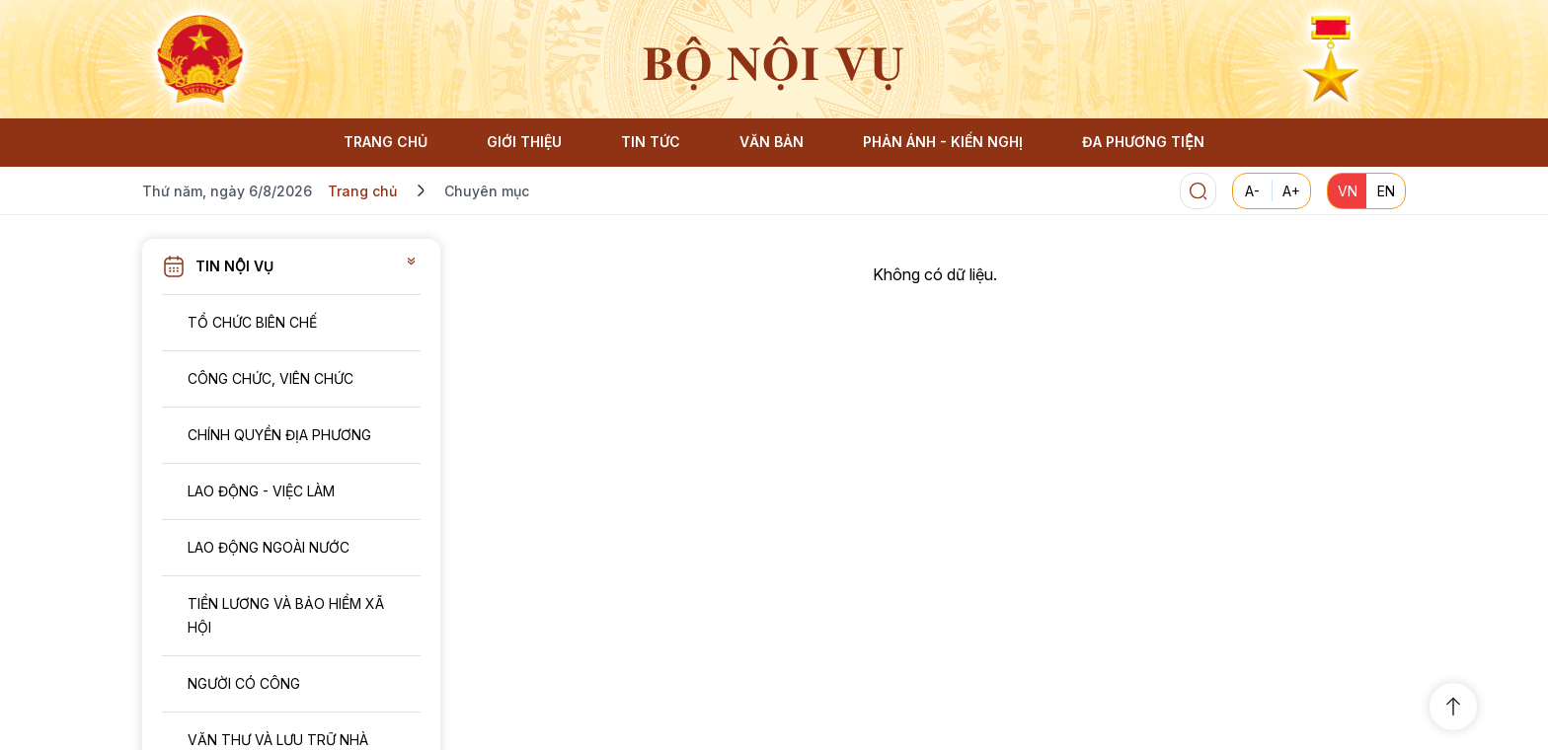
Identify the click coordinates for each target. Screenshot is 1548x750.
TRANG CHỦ (385, 141)
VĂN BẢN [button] (771, 141)
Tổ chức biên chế (252, 322)
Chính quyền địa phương (279, 434)
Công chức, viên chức (270, 378)
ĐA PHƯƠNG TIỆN (1142, 141)
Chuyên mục (486, 191)
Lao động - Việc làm (261, 491)
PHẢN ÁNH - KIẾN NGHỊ (943, 141)
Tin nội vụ (234, 266)
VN (1347, 191)
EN (1386, 191)
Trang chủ (362, 191)
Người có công (244, 683)
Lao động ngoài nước (268, 547)
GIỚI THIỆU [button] (524, 141)
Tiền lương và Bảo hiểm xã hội (286, 615)
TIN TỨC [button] (650, 141)
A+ (1291, 191)
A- (1252, 191)
